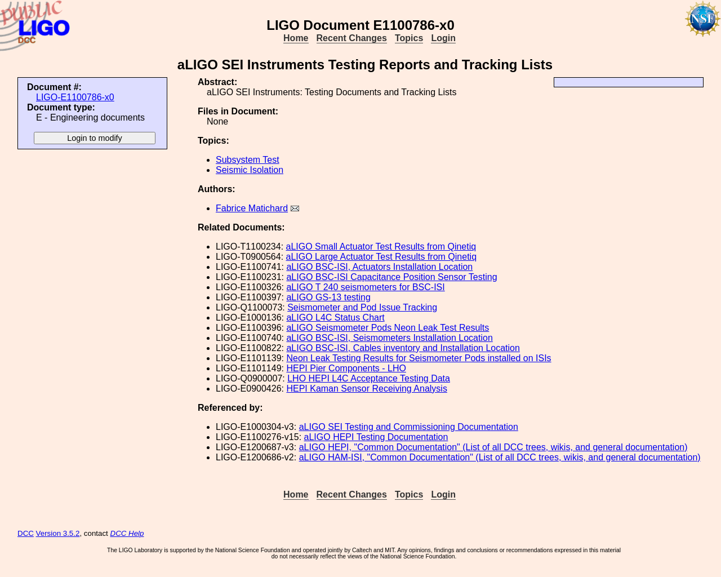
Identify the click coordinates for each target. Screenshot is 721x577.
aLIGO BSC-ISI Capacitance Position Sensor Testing (391, 277)
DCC (25, 533)
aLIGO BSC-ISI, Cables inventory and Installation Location (402, 348)
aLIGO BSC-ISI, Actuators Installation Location (379, 267)
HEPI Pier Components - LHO (346, 368)
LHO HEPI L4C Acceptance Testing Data (368, 378)
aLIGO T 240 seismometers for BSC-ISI (365, 287)
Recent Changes (352, 38)
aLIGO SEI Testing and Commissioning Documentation (408, 427)
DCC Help (127, 533)
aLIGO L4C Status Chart (335, 317)
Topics (409, 38)
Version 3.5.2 (58, 533)
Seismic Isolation (249, 170)
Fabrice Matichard (252, 208)
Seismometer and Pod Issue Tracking (362, 307)
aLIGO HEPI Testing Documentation (376, 437)
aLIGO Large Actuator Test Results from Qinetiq (381, 256)
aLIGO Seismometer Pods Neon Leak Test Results (387, 327)
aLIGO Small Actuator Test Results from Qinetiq (381, 246)
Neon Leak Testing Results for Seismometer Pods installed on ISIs (418, 358)
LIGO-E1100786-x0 (75, 97)
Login (443, 38)
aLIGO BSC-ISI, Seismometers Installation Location (389, 338)
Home (295, 38)
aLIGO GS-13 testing (328, 297)
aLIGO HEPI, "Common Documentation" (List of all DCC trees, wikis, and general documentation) (493, 447)
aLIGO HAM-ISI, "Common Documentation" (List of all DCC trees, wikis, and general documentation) (500, 457)
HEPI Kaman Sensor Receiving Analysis (366, 388)
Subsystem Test (247, 160)
